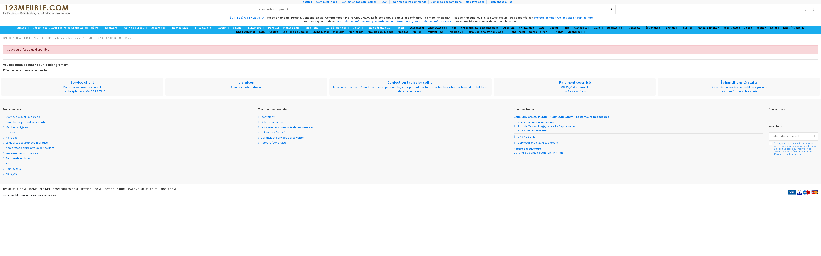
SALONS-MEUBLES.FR (143, 189)
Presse (10, 132)
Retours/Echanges (273, 143)
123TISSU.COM (91, 189)
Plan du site (13, 168)
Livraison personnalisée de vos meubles (287, 127)
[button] (22, 28)
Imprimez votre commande (409, 1)
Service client (82, 82)
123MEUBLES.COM (65, 189)
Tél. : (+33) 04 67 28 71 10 (246, 18)
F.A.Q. (384, 1)
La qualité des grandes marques (27, 143)
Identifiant (268, 117)
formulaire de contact (86, 87)
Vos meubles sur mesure (22, 153)
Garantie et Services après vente (282, 137)
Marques (11, 174)
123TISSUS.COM (114, 189)
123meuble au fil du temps (23, 117)
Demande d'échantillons (446, 1)
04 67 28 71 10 (95, 91)
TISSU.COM (168, 189)
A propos (12, 137)
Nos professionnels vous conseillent (30, 148)
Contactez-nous (327, 1)
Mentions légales (17, 127)
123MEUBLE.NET (39, 189)
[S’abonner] (814, 136)
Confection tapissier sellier (359, 1)
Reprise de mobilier (18, 158)
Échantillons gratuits (739, 82)
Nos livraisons (475, 1)
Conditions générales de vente (26, 122)
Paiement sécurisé (500, 1)
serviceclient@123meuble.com (538, 143)
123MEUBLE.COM (14, 189)
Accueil (308, 1)
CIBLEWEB (49, 195)
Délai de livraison (272, 122)
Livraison (246, 82)
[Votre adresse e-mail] (790, 136)
